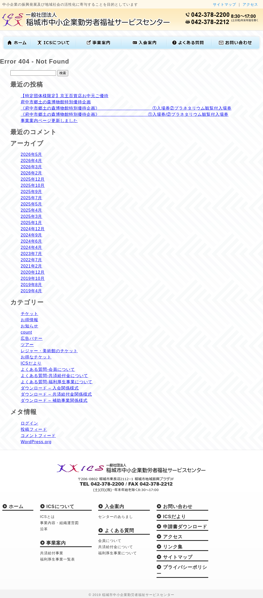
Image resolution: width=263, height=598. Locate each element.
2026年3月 (31, 167)
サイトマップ (224, 4)
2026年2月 (31, 173)
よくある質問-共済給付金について (54, 375)
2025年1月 (31, 222)
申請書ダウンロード (182, 526)
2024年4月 (31, 247)
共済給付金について (115, 547)
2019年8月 (31, 284)
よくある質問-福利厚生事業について (56, 382)
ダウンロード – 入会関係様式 (50, 388)
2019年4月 (31, 291)
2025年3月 (31, 216)
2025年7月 (31, 198)
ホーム (13, 506)
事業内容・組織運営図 (59, 523)
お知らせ (29, 326)
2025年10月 (33, 185)
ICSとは (47, 517)
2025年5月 (31, 204)
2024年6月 (31, 241)
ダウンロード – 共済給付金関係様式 (56, 394)
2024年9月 (31, 235)
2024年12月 (33, 229)
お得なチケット (36, 357)
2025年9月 (31, 191)
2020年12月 (33, 272)
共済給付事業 (51, 553)
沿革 (44, 529)
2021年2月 (31, 266)
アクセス (250, 4)
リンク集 (170, 546)
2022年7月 (31, 260)
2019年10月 (33, 278)
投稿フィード (34, 429)
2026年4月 (31, 160)
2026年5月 (31, 154)
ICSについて (57, 506)
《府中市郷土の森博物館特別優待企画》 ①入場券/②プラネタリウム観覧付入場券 (124, 114)
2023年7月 (31, 253)
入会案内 (111, 506)
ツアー (27, 344)
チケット (29, 313)
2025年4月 (31, 210)
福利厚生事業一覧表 (57, 559)
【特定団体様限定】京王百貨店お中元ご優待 (65, 96)
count (26, 332)
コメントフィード (38, 435)
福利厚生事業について (117, 553)
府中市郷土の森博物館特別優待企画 (56, 102)
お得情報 (29, 320)
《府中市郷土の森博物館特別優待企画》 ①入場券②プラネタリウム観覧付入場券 (126, 108)
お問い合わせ (174, 506)
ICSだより (31, 363)
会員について (109, 541)
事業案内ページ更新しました (49, 120)
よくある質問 (116, 530)
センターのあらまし (115, 517)
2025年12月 (33, 179)
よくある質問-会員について (48, 369)
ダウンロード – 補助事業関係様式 (54, 400)
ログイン (29, 423)
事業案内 (53, 543)
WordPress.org (36, 442)
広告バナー (32, 338)
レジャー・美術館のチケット (49, 351)
